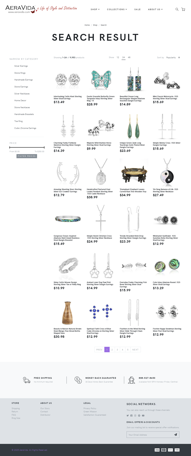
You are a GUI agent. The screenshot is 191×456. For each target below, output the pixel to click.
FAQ (14, 414)
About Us (155, 9)
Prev (99, 349)
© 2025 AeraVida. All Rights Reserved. (30, 449)
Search (104, 25)
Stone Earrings (21, 86)
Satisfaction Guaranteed (94, 414)
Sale (137, 9)
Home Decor (20, 100)
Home (87, 25)
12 (118, 57)
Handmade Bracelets (24, 114)
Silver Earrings (21, 65)
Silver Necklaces (21, 93)
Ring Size (16, 417)
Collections (117, 9)
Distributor (45, 414)
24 (123, 57)
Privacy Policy (89, 408)
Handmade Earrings (23, 79)
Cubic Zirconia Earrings (25, 127)
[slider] (9, 147)
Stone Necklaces (22, 107)
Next (135, 349)
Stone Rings (19, 72)
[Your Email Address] (150, 434)
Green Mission (90, 411)
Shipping (16, 408)
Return (15, 411)
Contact (44, 411)
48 (129, 57)
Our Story (45, 408)
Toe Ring (18, 121)
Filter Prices (27, 156)
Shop (95, 9)
